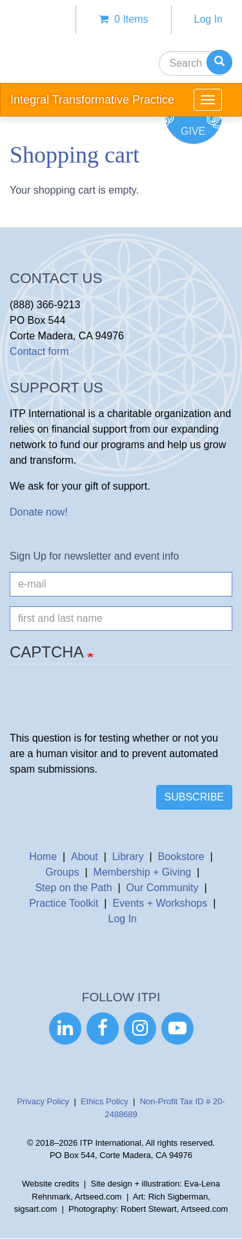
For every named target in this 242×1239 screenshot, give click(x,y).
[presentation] (108, 705)
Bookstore (181, 856)
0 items (123, 19)
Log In (208, 19)
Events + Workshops (159, 903)
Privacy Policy (43, 1101)
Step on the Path (73, 887)
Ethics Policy (104, 1101)
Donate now (37, 511)
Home (43, 856)
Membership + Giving (143, 872)
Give (193, 131)
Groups (62, 872)
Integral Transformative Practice (92, 99)
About (84, 856)
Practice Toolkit (63, 903)
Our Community (162, 887)
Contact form (39, 351)
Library (128, 856)
